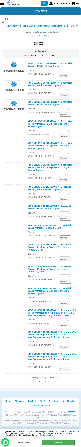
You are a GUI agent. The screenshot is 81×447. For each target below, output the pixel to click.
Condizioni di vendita (42, 405)
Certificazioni (69, 401)
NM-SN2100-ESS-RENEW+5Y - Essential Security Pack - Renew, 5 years (49, 226)
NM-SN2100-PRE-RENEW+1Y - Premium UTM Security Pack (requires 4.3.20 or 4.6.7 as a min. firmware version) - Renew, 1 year (52, 313)
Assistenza (54, 401)
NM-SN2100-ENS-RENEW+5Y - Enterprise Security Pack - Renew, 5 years (50, 103)
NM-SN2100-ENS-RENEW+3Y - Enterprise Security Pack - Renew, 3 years (50, 84)
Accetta (58, 442)
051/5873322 (69, 412)
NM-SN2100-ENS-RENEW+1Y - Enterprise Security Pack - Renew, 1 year (50, 64)
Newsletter (40, 11)
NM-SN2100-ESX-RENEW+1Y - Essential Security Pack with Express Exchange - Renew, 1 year (49, 247)
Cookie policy (47, 435)
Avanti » (45, 36)
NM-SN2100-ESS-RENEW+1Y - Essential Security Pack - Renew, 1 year (49, 188)
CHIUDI (78, 431)
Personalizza (23, 442)
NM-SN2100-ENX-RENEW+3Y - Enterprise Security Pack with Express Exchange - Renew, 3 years (50, 146)
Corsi (42, 401)
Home (8, 401)
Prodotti (32, 401)
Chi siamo (19, 401)
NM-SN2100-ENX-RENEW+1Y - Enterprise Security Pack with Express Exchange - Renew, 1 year (50, 124)
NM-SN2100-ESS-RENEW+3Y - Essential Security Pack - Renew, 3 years (49, 207)
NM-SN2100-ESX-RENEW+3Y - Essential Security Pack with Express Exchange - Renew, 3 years (49, 269)
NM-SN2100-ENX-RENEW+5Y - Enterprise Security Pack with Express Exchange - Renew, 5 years (50, 167)
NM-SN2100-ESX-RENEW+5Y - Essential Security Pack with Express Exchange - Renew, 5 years (49, 291)
